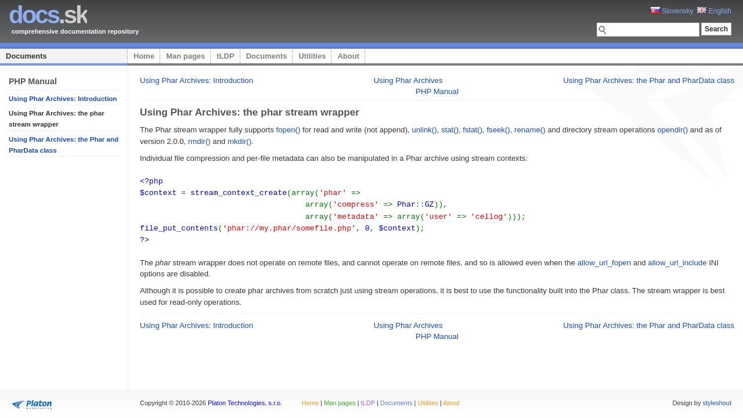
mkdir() (239, 141)
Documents (26, 56)
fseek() (498, 129)
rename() (530, 129)
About (348, 56)
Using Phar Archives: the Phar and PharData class (648, 80)
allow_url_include (677, 259)
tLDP (225, 56)
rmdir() (199, 141)
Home (144, 56)
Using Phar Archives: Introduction (63, 98)
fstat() (472, 129)
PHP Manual (437, 91)
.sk (48, 14)
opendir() (672, 129)
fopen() (288, 129)
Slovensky (672, 11)
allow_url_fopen (604, 259)
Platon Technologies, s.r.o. (245, 402)
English (714, 11)
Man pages (185, 56)
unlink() (424, 129)
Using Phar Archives (408, 80)
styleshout (716, 402)
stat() (450, 129)
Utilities (312, 56)
